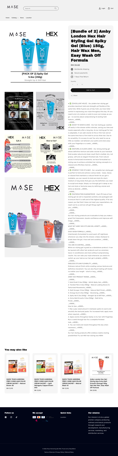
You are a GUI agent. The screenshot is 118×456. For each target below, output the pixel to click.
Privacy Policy (60, 452)
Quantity (73, 81)
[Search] (55, 8)
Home (7, 18)
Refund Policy (69, 452)
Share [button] (74, 95)
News (22, 18)
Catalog (14, 18)
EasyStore (72, 448)
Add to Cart (90, 90)
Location (29, 18)
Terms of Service (49, 452)
